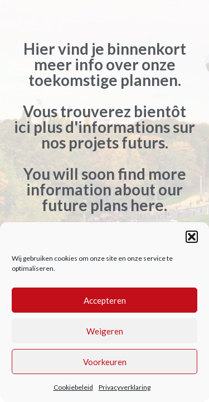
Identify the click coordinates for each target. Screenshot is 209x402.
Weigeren (104, 331)
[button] (191, 236)
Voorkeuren (105, 362)
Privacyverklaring (124, 387)
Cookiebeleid (73, 387)
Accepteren (105, 300)
